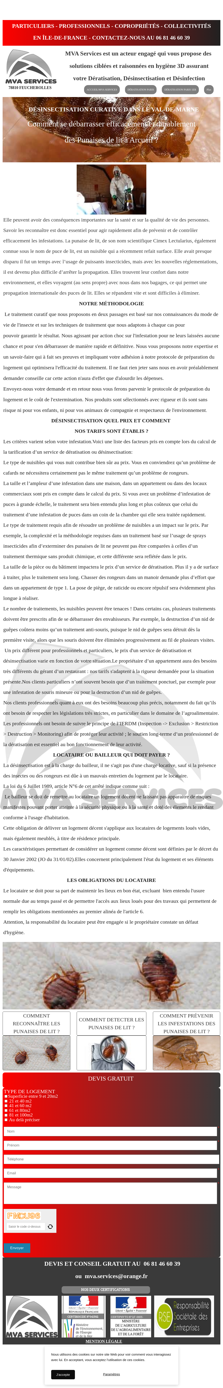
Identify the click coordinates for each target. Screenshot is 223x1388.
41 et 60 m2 (20, 1105)
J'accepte (63, 1374)
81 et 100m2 (20, 1115)
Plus (209, 89)
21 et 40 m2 (20, 1101)
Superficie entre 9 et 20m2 (33, 1096)
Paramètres (111, 1374)
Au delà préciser (24, 1119)
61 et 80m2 (19, 1110)
